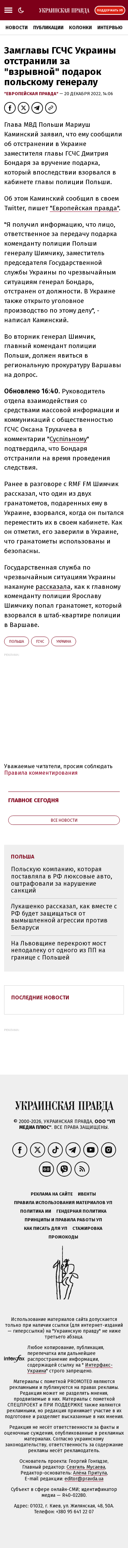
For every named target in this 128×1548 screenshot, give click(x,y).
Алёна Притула (90, 1473)
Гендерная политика (81, 1211)
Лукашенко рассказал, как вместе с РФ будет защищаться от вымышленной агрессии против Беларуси (64, 916)
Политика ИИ (35, 1211)
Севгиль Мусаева (86, 1467)
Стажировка (87, 1228)
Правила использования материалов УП (63, 1202)
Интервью (110, 28)
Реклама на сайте (52, 1194)
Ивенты (87, 1194)
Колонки (80, 28)
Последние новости (40, 997)
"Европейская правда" (31, 93)
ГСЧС (40, 641)
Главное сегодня (33, 800)
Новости (16, 28)
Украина (63, 641)
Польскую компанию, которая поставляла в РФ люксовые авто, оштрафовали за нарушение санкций (61, 879)
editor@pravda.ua (84, 1479)
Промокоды (63, 1236)
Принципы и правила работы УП (63, 1219)
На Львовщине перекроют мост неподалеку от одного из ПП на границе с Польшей (58, 950)
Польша (16, 641)
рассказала (53, 587)
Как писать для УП (45, 1228)
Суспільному (68, 439)
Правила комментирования (41, 773)
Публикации (48, 28)
